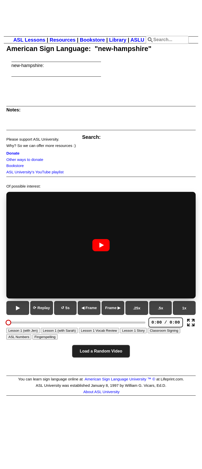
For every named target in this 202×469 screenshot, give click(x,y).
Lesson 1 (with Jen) (23, 330)
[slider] (8, 322)
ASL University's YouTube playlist (34, 172)
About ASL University (101, 392)
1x (184, 308)
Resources (62, 40)
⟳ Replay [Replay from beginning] (41, 308)
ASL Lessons (29, 40)
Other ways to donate (24, 159)
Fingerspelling (45, 337)
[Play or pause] (17, 308)
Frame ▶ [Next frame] (113, 308)
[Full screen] (191, 322)
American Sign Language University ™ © (120, 379)
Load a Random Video (101, 351)
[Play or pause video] (101, 245)
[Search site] (167, 40)
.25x (136, 308)
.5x (160, 308)
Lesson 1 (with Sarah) (59, 330)
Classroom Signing (164, 330)
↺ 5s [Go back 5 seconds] (65, 308)
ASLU (137, 40)
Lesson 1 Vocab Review (99, 330)
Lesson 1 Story (133, 330)
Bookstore (92, 40)
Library (117, 40)
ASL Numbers (18, 337)
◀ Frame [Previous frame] (89, 308)
